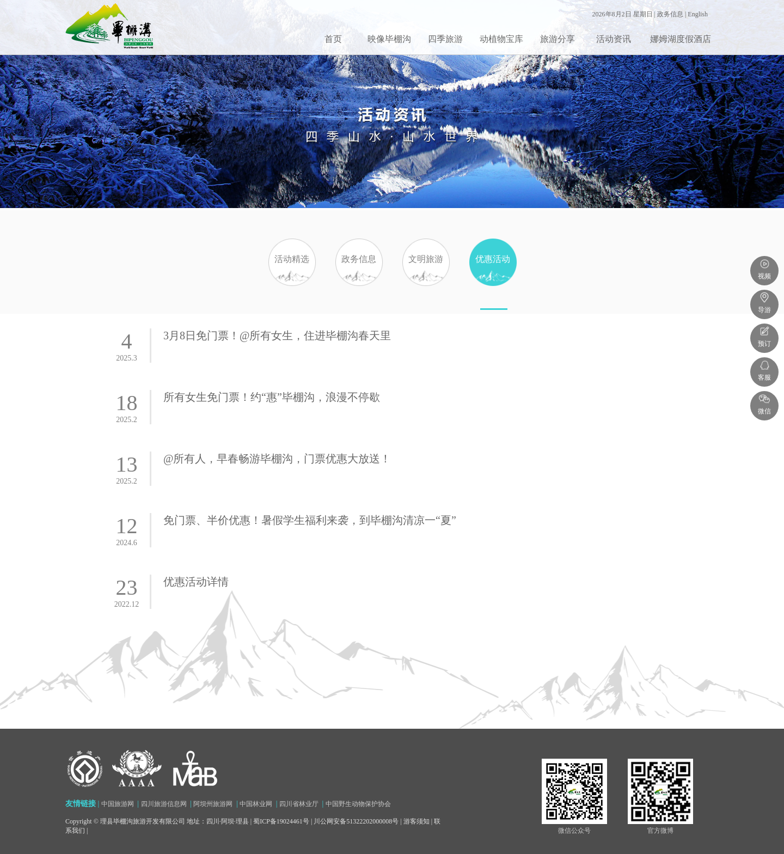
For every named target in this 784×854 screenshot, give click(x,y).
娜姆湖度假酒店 (680, 39)
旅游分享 (557, 39)
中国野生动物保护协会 (358, 804)
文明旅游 (425, 282)
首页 (333, 39)
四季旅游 (445, 39)
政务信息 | (672, 14)
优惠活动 (492, 282)
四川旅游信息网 (164, 804)
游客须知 (416, 821)
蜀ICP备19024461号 (281, 821)
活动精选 (291, 282)
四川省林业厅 (298, 804)
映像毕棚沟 (389, 39)
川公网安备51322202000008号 (356, 821)
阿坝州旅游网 (212, 804)
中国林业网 (256, 804)
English (698, 14)
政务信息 (358, 282)
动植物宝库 (501, 39)
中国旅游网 (117, 804)
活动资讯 (613, 39)
